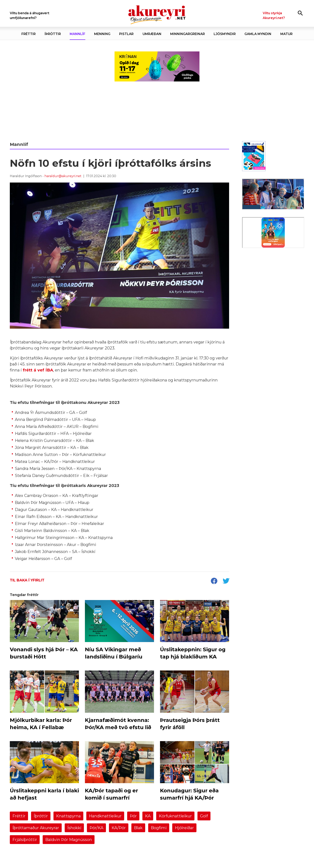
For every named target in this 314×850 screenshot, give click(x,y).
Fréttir (18, 816)
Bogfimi (159, 827)
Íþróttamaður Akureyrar (35, 827)
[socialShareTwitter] (226, 581)
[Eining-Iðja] (273, 284)
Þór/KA (96, 827)
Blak (138, 827)
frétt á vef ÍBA (38, 370)
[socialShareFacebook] (214, 581)
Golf (204, 816)
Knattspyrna (68, 816)
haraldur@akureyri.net (63, 176)
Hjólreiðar (184, 827)
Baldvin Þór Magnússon (68, 839)
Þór (133, 816)
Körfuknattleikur (175, 816)
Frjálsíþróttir (24, 839)
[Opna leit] (300, 12)
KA (148, 816)
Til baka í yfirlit (27, 580)
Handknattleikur (105, 816)
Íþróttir (41, 816)
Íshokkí (74, 827)
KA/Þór (119, 827)
